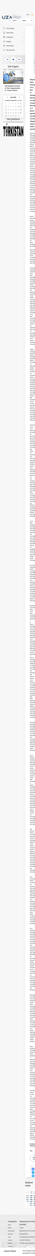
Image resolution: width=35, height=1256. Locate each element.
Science (10, 1240)
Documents (11, 1231)
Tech (9, 1237)
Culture (10, 1243)
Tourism (10, 1246)
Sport (9, 1225)
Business (10, 1234)
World (9, 1228)
